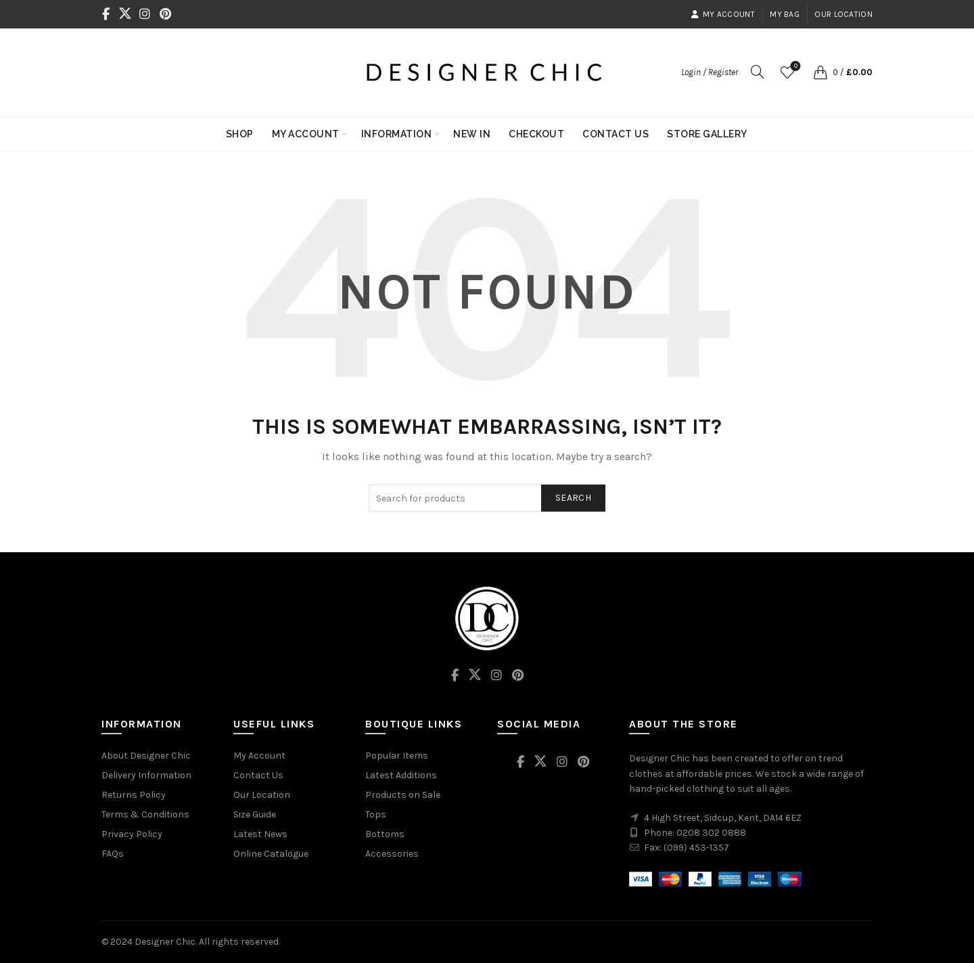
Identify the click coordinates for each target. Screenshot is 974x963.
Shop (240, 134)
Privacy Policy (131, 834)
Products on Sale (402, 795)
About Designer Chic (146, 755)
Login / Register (709, 72)
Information (396, 134)
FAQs (112, 853)
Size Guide (254, 814)
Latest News (260, 834)
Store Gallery (707, 134)
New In (471, 134)
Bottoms (384, 834)
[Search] (757, 72)
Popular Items (396, 755)
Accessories (392, 853)
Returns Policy (133, 795)
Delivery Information (146, 775)
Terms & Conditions (145, 814)
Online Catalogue (270, 853)
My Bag (784, 14)
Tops (375, 814)
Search (573, 497)
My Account (723, 14)
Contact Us (615, 134)
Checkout (536, 134)
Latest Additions (401, 775)
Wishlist (794, 66)
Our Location (843, 14)
